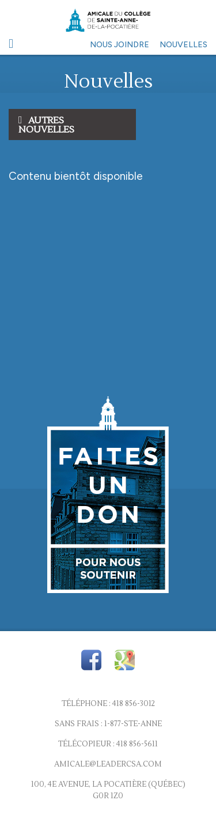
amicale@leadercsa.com (108, 764)
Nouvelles (183, 45)
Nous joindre (119, 45)
